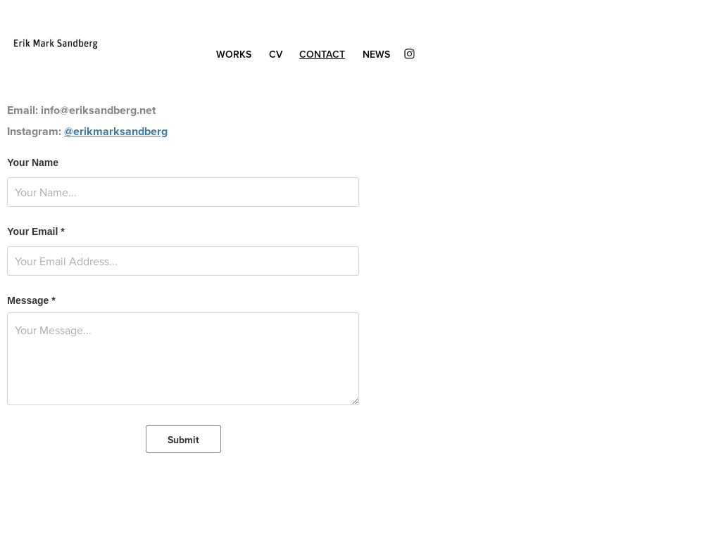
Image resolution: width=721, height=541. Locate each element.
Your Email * (35, 231)
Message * (31, 300)
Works (233, 54)
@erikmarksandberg (116, 131)
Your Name (32, 162)
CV (275, 54)
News (376, 54)
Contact (322, 54)
